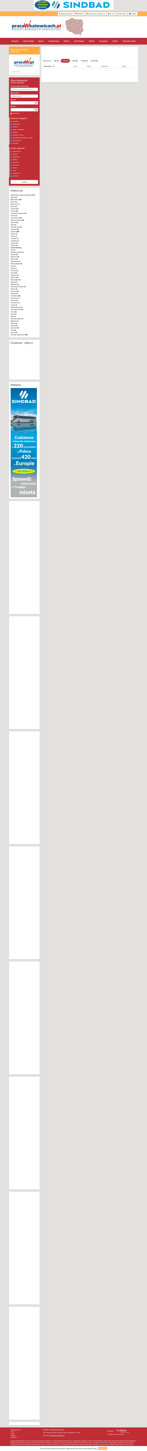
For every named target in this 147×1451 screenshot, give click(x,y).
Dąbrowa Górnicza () (17, 220)
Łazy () (13, 250)
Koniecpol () (14, 238)
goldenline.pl (15, 157)
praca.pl (14, 154)
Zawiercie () (15, 328)
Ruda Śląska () (16, 280)
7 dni (75, 61)
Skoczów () (15, 291)
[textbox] (24, 72)
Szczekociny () (15, 302)
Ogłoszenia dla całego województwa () (23, 195)
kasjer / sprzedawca (17, 130)
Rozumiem (102, 1448)
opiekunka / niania (17, 135)
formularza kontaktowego (57, 1435)
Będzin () (14, 197)
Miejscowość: (15, 93)
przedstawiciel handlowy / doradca (22, 138)
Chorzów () (14, 209)
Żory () (13, 330)
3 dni (65, 61)
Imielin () (13, 225)
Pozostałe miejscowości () (19, 335)
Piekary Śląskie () (16, 264)
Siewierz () (14, 289)
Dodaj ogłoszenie (65, 14)
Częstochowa (53, 41)
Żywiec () (14, 332)
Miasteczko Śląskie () (17, 252)
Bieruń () (14, 202)
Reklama (13, 1435)
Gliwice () (14, 222)
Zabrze (115, 41)
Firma (75, 66)
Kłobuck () (14, 234)
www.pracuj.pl (16, 151)
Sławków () (14, 293)
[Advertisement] (107, 26)
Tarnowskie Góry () (17, 309)
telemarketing (16, 140)
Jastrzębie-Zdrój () (16, 227)
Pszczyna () (14, 270)
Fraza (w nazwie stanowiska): (20, 86)
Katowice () (15, 231)
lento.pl (14, 168)
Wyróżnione (15, 113)
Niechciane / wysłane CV (95, 14)
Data (124, 66)
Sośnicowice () (15, 298)
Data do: (13, 106)
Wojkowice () (15, 321)
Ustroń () (13, 314)
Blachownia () (15, 204)
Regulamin (14, 1437)
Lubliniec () (14, 245)
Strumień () (14, 300)
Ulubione (79, 14)
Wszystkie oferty (129, 41)
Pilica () (13, 266)
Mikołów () (14, 254)
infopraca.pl (15, 165)
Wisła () (13, 316)
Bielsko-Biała (28, 41)
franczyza (14, 121)
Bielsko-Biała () (16, 199)
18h (56, 61)
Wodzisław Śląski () (17, 318)
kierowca (14, 132)
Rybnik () (14, 282)
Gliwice (67, 41)
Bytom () (14, 206)
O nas (111, 14)
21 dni (94, 61)
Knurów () (14, 236)
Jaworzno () (15, 229)
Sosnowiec (103, 41)
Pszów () (14, 273)
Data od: (13, 99)
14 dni (84, 61)
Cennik (13, 1433)
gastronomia (15, 124)
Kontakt (132, 14)
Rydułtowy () (15, 284)
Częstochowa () (16, 218)
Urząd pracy (15, 173)
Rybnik (91, 41)
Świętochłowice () (16, 307)
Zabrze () (14, 325)
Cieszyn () (14, 211)
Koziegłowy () (15, 241)
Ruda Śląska (79, 41)
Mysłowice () (15, 257)
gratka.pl (14, 160)
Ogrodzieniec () (15, 261)
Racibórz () (14, 277)
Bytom (41, 41)
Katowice (15, 41)
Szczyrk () (14, 305)
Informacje (121, 14)
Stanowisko (48, 66)
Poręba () (14, 268)
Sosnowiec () (15, 296)
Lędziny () (14, 243)
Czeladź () (14, 215)
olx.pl (13, 170)
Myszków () (14, 259)
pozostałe (14, 143)
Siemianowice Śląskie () (18, 286)
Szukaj (24, 182)
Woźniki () (14, 323)
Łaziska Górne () (16, 247)
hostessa (14, 127)
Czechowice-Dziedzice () (18, 213)
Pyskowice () (15, 275)
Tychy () (14, 312)
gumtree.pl (15, 162)
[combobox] (24, 72)
